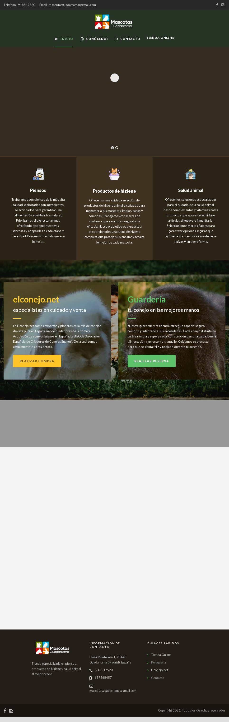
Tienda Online (161, 660)
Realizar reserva (151, 366)
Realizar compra (37, 366)
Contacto (127, 39)
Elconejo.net (159, 675)
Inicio (64, 39)
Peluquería (158, 668)
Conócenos (95, 39)
